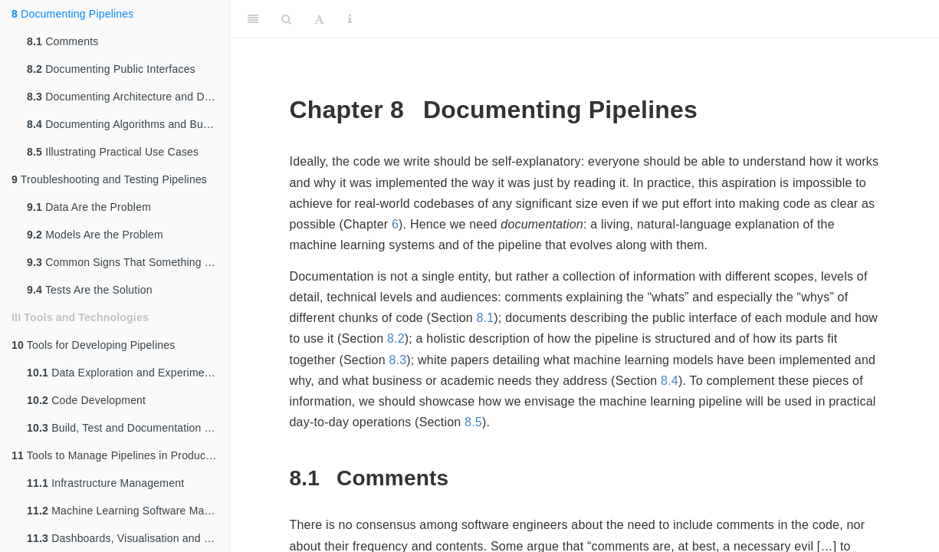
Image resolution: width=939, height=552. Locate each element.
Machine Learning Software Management (128, 510)
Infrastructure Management (105, 483)
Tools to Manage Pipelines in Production (117, 455)
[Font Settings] (319, 19)
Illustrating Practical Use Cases (113, 152)
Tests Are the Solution (90, 290)
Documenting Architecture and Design (128, 96)
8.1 (485, 317)
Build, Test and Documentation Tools (128, 428)
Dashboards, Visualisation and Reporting (128, 538)
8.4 (669, 380)
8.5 (473, 422)
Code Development (86, 400)
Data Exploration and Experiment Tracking (128, 372)
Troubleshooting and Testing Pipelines (109, 179)
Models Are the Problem (95, 234)
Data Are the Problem (89, 207)
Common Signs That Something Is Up (128, 262)
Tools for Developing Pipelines (93, 345)
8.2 (396, 338)
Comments (62, 41)
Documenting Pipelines (72, 14)
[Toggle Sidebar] (253, 19)
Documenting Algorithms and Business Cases (128, 124)
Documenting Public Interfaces (111, 69)
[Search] (286, 19)
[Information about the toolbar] (350, 19)
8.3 (397, 359)
